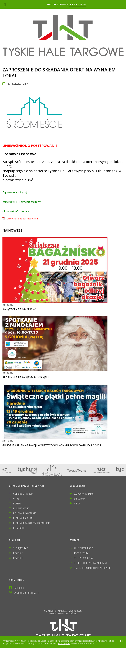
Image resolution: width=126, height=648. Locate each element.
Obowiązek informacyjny (15, 211)
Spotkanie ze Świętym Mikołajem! (25, 377)
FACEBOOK (19, 588)
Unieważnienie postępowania (22, 218)
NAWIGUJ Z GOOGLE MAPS (26, 592)
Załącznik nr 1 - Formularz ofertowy (21, 201)
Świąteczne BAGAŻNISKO (19, 309)
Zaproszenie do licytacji (14, 192)
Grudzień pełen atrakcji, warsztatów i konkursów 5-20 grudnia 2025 (51, 445)
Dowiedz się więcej (64, 643)
